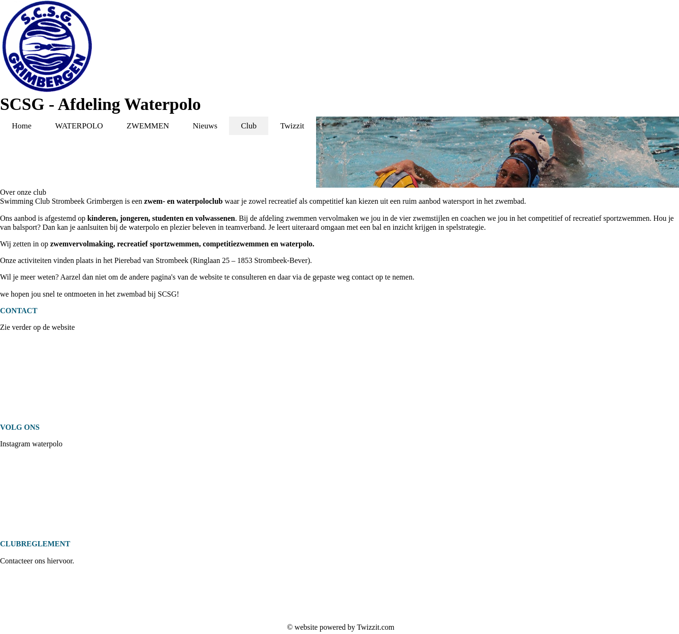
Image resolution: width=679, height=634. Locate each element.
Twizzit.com (375, 627)
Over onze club (23, 192)
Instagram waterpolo (31, 444)
